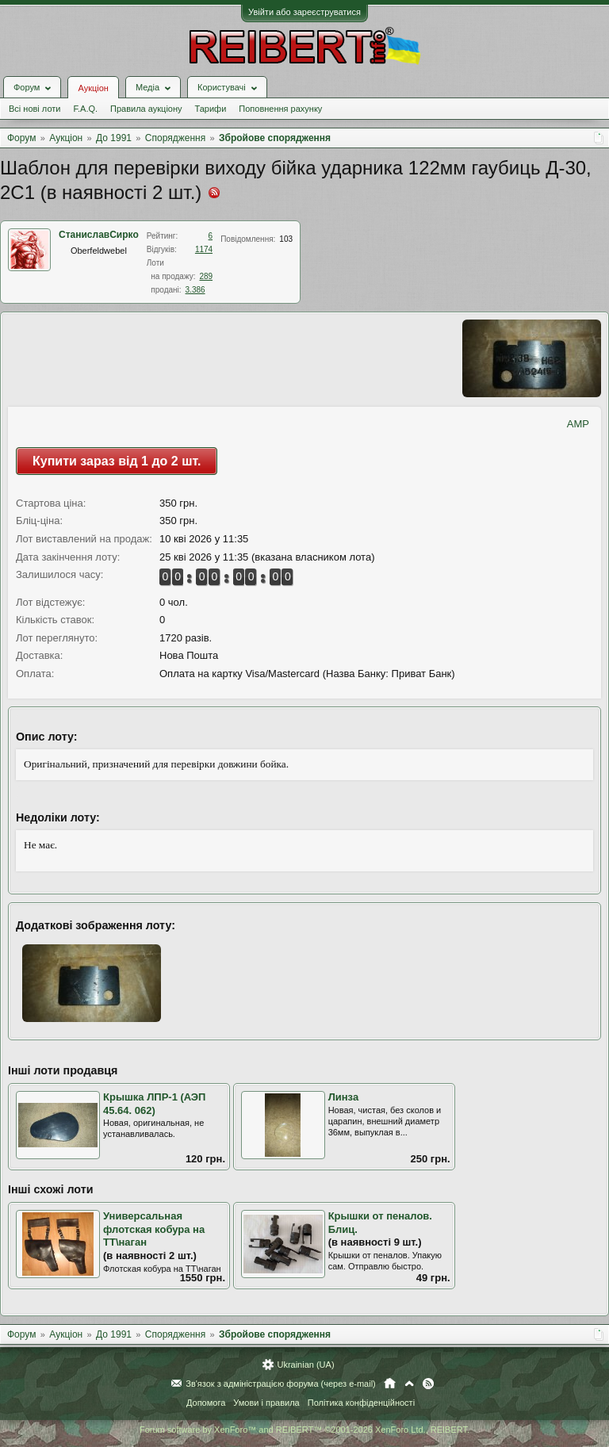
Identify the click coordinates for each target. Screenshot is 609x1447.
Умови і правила (266, 1402)
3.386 (195, 289)
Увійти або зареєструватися (304, 12)
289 (206, 276)
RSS (428, 1383)
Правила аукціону (146, 108)
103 (286, 239)
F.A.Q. (85, 108)
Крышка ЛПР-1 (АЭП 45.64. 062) (154, 1103)
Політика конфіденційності (361, 1402)
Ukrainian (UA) (305, 1364)
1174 (204, 249)
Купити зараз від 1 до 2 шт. (117, 461)
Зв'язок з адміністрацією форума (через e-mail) (281, 1383)
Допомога (205, 1402)
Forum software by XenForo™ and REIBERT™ (304, 1429)
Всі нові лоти (34, 108)
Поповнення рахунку (280, 108)
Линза (343, 1097)
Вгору (409, 1383)
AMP (578, 424)
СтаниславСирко (99, 234)
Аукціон (93, 88)
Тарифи (211, 108)
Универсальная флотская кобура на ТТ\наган (154, 1229)
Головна (390, 1383)
